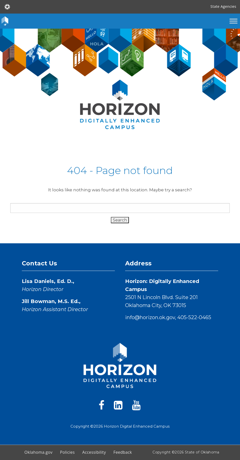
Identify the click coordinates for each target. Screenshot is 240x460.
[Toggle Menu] (233, 21)
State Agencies (223, 6)
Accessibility (94, 452)
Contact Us (39, 263)
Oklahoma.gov (38, 452)
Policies (67, 452)
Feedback (122, 452)
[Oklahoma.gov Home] (7, 6)
